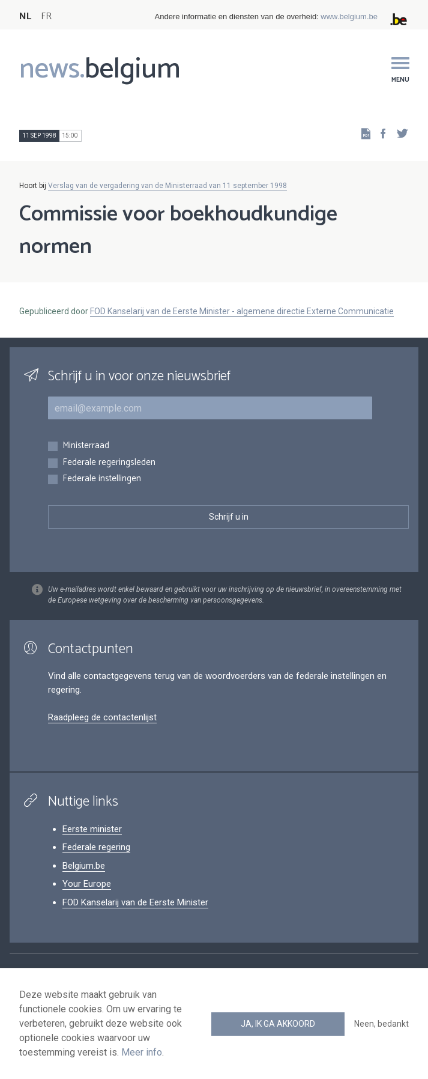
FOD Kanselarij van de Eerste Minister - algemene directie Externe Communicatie (242, 311)
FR (46, 16)
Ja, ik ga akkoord (278, 1024)
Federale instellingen (101, 479)
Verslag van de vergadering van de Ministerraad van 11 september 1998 (167, 185)
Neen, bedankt (381, 1024)
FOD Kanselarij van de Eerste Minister (135, 902)
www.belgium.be (349, 16)
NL (25, 16)
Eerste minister (92, 829)
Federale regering (96, 847)
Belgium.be (83, 865)
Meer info (141, 1052)
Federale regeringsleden (108, 463)
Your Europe (86, 883)
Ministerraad (85, 446)
